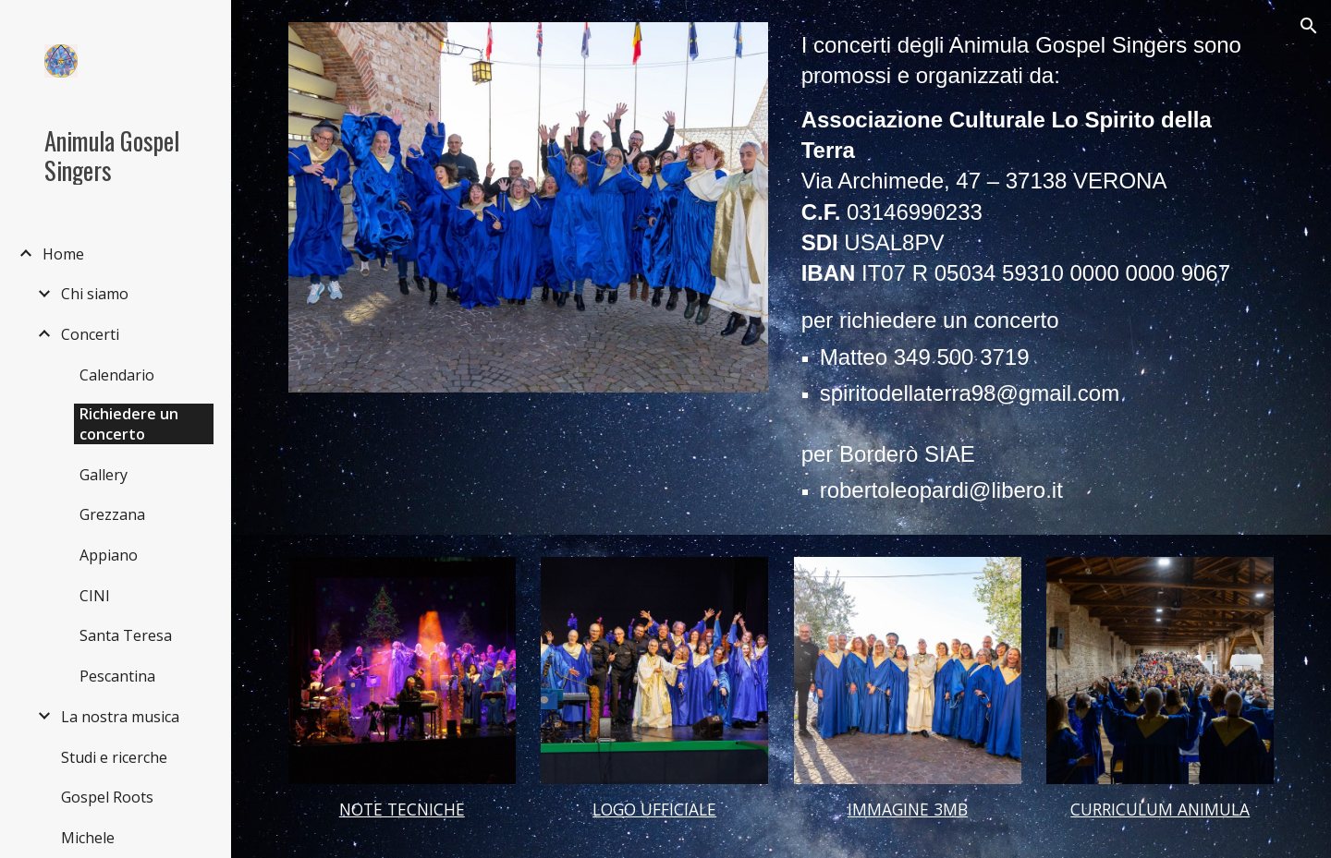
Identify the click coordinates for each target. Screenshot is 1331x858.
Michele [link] (88, 838)
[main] (1034, 267)
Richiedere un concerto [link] (128, 424)
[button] (1309, 26)
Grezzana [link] (112, 514)
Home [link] (63, 254)
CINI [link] (94, 596)
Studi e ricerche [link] (114, 757)
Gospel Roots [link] (107, 797)
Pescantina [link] (117, 676)
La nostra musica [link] (120, 717)
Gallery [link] (103, 475)
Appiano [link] (108, 555)
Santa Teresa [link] (125, 635)
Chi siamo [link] (94, 294)
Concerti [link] (90, 334)
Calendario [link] (116, 375)
